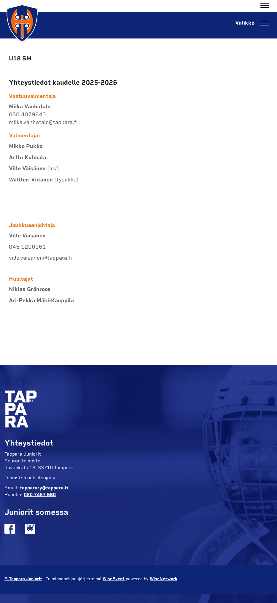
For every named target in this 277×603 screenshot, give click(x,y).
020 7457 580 (40, 494)
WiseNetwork (163, 578)
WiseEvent (114, 578)
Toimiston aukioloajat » (29, 477)
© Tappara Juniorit (23, 578)
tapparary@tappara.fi (44, 488)
